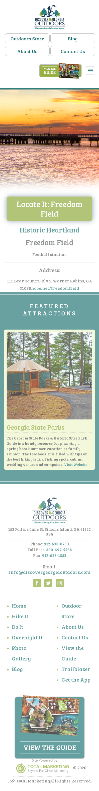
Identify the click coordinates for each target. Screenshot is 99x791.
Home (19, 606)
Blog (73, 38)
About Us (27, 51)
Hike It (20, 617)
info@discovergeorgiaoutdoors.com (49, 573)
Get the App (76, 680)
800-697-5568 (59, 550)
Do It (17, 628)
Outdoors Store (27, 38)
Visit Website (75, 465)
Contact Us (73, 51)
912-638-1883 (54, 556)
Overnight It (27, 638)
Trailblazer (76, 670)
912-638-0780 (56, 544)
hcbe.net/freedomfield (55, 289)
